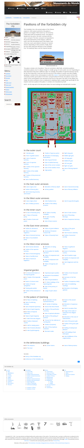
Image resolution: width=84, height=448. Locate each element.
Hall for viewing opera (33, 325)
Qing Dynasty (49, 379)
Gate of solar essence (70, 212)
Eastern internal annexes (33, 374)
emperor (56, 75)
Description (21, 8)
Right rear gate (68, 166)
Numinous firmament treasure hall (49, 231)
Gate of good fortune (51, 160)
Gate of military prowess (32, 203)
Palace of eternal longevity (32, 253)
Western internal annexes (33, 380)
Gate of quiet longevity (33, 309)
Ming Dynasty (49, 377)
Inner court (8, 85)
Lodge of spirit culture (51, 290)
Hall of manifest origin (70, 255)
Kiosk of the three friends (52, 306)
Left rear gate (68, 163)
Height (9, 377)
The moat (29, 348)
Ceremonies (49, 387)
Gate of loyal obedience (51, 279)
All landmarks (9, 94)
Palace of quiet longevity (32, 316)
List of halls (29, 371)
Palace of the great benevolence (69, 229)
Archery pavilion (49, 189)
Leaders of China (50, 376)
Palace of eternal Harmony (32, 235)
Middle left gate (68, 161)
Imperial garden (31, 381)
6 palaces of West (31, 387)
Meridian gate (30, 153)
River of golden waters (32, 155)
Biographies (49, 380)
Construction (49, 371)
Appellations (11, 373)
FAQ (65, 12)
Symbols (10, 381)
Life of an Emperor (50, 384)
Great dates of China (51, 374)
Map (9, 371)
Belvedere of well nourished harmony (49, 300)
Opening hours (69, 371)
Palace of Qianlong (32, 300)
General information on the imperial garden (32, 273)
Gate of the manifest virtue (52, 167)
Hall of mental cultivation (32, 247)
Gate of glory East (31, 187)
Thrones (10, 384)
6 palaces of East (31, 389)
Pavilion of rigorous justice (52, 153)
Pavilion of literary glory (31, 189)
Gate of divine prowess (70, 345)
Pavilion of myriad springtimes (29, 284)
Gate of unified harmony (32, 179)
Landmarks (73, 12)
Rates (67, 373)
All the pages (9, 92)
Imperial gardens (10, 87)
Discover (11, 8)
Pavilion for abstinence (31, 228)
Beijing (67, 376)
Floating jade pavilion (31, 288)
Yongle (51, 381)
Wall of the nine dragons (33, 318)
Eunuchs (48, 386)
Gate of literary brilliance (71, 189)
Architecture (11, 380)
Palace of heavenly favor (51, 235)
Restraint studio (49, 331)
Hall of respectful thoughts (71, 201)
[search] (9, 104)
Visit (37, 8)
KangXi (51, 383)
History (30, 8)
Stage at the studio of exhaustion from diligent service (69, 312)
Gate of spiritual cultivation (52, 313)
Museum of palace (70, 374)
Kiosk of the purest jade (71, 321)
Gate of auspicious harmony (72, 219)
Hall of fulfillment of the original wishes (70, 337)
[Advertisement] (68, 38)
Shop (43, 8)
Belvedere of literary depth (52, 187)
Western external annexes (33, 379)
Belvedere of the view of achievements (70, 317)
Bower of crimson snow (31, 281)
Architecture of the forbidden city (34, 359)
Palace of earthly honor (31, 256)
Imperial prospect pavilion (52, 273)
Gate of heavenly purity (33, 212)
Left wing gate (68, 158)
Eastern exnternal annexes (33, 376)
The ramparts (31, 345)
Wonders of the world (55, 443)
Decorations (11, 383)
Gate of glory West (31, 201)
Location (10, 376)
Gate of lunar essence (51, 221)
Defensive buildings (32, 384)
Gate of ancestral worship (71, 187)
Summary (49, 12)
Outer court (8, 82)
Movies (9, 379)
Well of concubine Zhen (70, 308)
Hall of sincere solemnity (71, 232)
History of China (50, 373)
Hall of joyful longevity (33, 330)
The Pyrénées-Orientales (35, 443)
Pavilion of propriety (50, 324)
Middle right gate (69, 155)
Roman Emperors (65, 443)
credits (66, 439)
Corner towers (51, 345)
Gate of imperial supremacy (33, 306)
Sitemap (58, 12)
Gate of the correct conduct (52, 165)
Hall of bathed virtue (50, 201)
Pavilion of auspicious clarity (71, 281)
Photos (9, 374)
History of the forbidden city (33, 356)
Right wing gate (68, 153)
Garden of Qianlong (52, 304)
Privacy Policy (56, 440)
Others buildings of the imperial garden (51, 283)
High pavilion (48, 170)
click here (26, 440)
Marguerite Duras (45, 443)
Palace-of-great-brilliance (52, 228)
